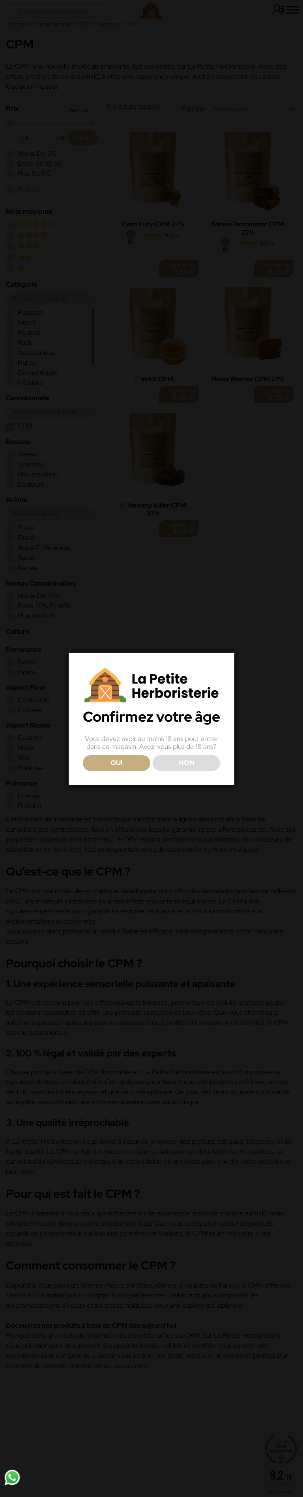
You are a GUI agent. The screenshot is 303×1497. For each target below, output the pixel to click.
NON (187, 762)
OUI (116, 762)
